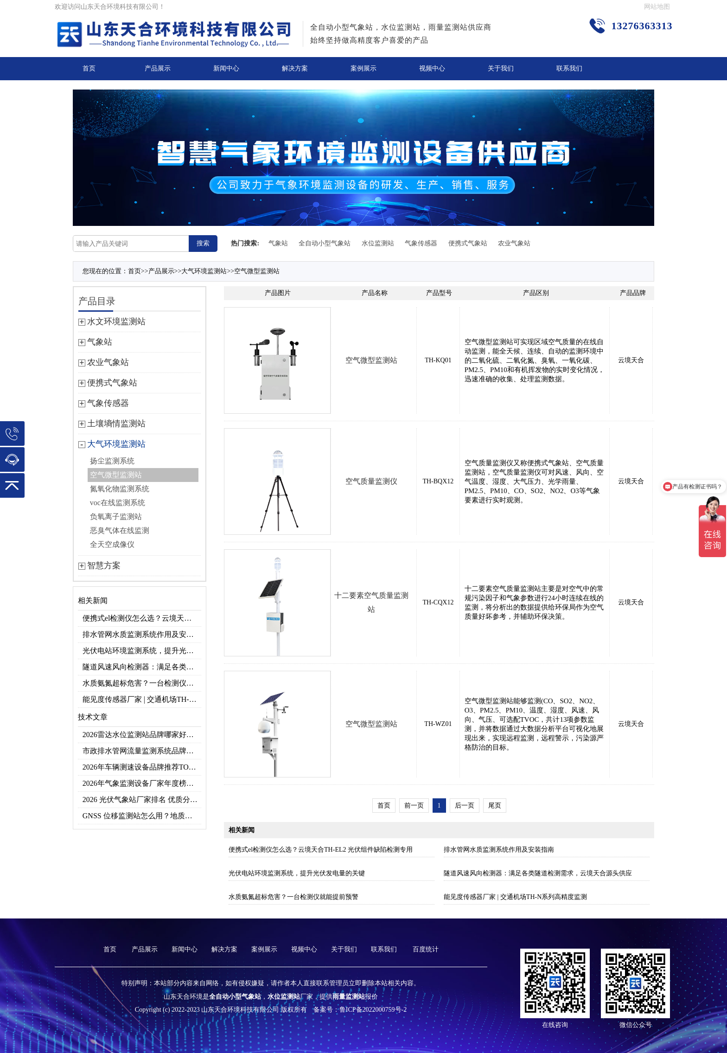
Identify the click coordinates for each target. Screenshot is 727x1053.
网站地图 (657, 6)
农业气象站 (514, 243)
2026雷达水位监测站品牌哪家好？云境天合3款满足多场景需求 (142, 734)
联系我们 (569, 68)
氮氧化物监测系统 (119, 489)
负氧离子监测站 (116, 516)
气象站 (278, 243)
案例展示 (363, 68)
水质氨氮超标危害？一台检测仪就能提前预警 (142, 683)
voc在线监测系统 (117, 503)
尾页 (494, 805)
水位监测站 (378, 243)
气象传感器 (421, 243)
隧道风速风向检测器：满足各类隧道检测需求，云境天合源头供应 (142, 667)
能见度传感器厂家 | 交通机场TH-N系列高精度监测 (142, 699)
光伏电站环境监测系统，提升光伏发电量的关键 (142, 651)
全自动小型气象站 (325, 243)
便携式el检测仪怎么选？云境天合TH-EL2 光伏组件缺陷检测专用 (142, 618)
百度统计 (426, 949)
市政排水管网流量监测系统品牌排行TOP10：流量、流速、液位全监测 (142, 751)
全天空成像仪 (112, 544)
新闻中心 (226, 68)
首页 (89, 68)
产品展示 (158, 68)
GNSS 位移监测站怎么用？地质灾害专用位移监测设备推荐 (142, 816)
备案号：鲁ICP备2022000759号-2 (360, 1009)
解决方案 (295, 68)
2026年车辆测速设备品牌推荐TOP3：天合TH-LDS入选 (142, 767)
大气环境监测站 (204, 271)
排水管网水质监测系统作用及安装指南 (142, 634)
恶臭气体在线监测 (119, 530)
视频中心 (432, 68)
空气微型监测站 (257, 271)
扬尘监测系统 (112, 461)
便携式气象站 (467, 243)
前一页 (414, 805)
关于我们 (501, 68)
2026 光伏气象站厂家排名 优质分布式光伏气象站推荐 (142, 799)
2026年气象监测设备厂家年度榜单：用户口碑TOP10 (142, 783)
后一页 (464, 805)
